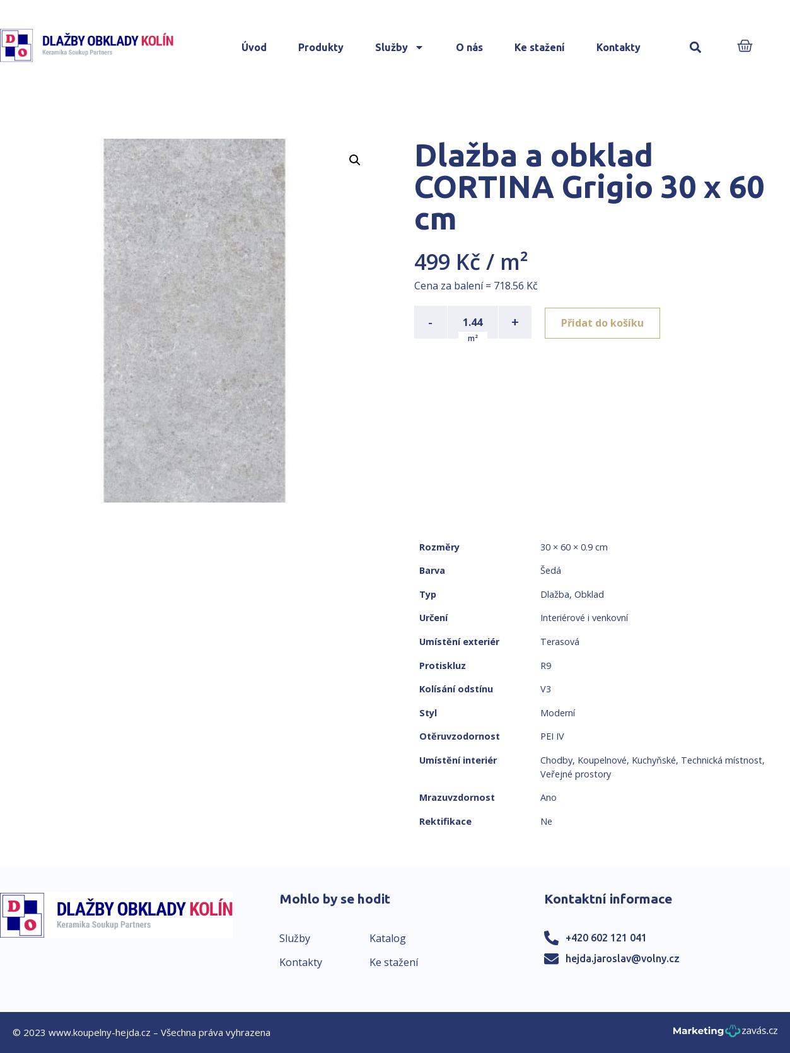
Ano (548, 797)
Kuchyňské (654, 760)
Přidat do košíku (604, 322)
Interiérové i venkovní (584, 618)
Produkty (321, 47)
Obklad (589, 594)
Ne (546, 821)
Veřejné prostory (575, 774)
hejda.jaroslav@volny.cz (623, 958)
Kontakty (618, 47)
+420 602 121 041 (606, 937)
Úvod (254, 47)
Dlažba (554, 594)
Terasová (559, 642)
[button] (695, 47)
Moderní (557, 713)
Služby (399, 47)
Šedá (550, 570)
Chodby (556, 760)
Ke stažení (539, 47)
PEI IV (552, 736)
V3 (545, 689)
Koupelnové (602, 760)
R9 (545, 666)
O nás (469, 47)
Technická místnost (721, 760)
